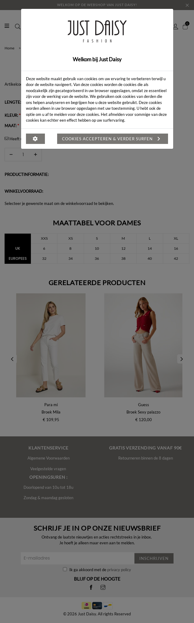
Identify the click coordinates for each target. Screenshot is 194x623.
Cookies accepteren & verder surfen (112, 138)
